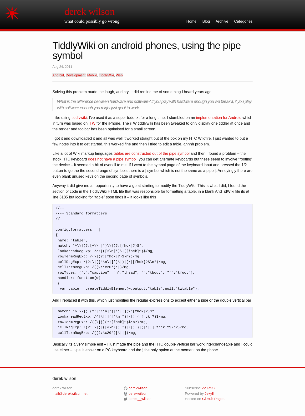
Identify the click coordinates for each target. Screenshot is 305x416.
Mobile (92, 75)
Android (58, 75)
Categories (243, 21)
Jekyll (209, 393)
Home (191, 21)
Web (119, 75)
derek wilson (89, 11)
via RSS (208, 388)
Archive (222, 21)
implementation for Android (218, 118)
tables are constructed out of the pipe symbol (151, 153)
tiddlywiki (79, 118)
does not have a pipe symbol (112, 159)
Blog (206, 21)
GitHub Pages (213, 399)
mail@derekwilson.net (69, 393)
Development (76, 75)
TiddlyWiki (106, 75)
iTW (92, 123)
